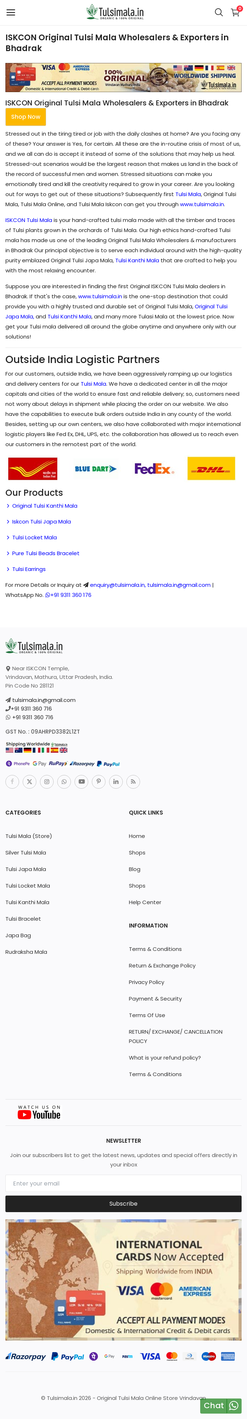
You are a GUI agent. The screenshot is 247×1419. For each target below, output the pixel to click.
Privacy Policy (146, 982)
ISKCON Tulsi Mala (28, 220)
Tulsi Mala (188, 194)
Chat (214, 1405)
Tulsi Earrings (25, 569)
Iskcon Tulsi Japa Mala (38, 521)
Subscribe (123, 1204)
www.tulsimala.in (202, 204)
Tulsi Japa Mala (25, 869)
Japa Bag (18, 935)
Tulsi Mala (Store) (28, 836)
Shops (137, 852)
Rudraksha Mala (26, 952)
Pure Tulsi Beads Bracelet (42, 553)
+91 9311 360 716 (31, 708)
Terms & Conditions (155, 949)
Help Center (145, 902)
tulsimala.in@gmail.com (44, 700)
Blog (134, 869)
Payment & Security (155, 998)
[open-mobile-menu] (10, 13)
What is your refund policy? (165, 1057)
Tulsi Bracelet (23, 918)
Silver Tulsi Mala (25, 852)
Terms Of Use (147, 1015)
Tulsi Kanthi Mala (137, 260)
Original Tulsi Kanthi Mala (41, 505)
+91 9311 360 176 (68, 595)
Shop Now (25, 117)
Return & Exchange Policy (162, 965)
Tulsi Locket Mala (31, 537)
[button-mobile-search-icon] (219, 12)
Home (137, 836)
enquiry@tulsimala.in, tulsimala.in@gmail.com (150, 585)
